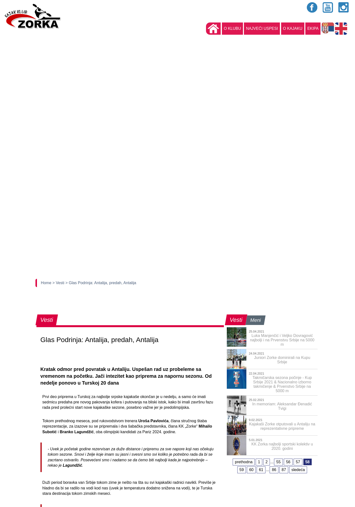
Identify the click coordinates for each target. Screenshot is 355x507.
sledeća (298, 470)
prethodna (243, 462)
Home (46, 283)
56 (288, 462)
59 (242, 470)
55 (278, 462)
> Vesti (58, 283)
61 (261, 470)
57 (298, 462)
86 (274, 470)
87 (284, 470)
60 (251, 470)
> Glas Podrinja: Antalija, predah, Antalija (100, 283)
